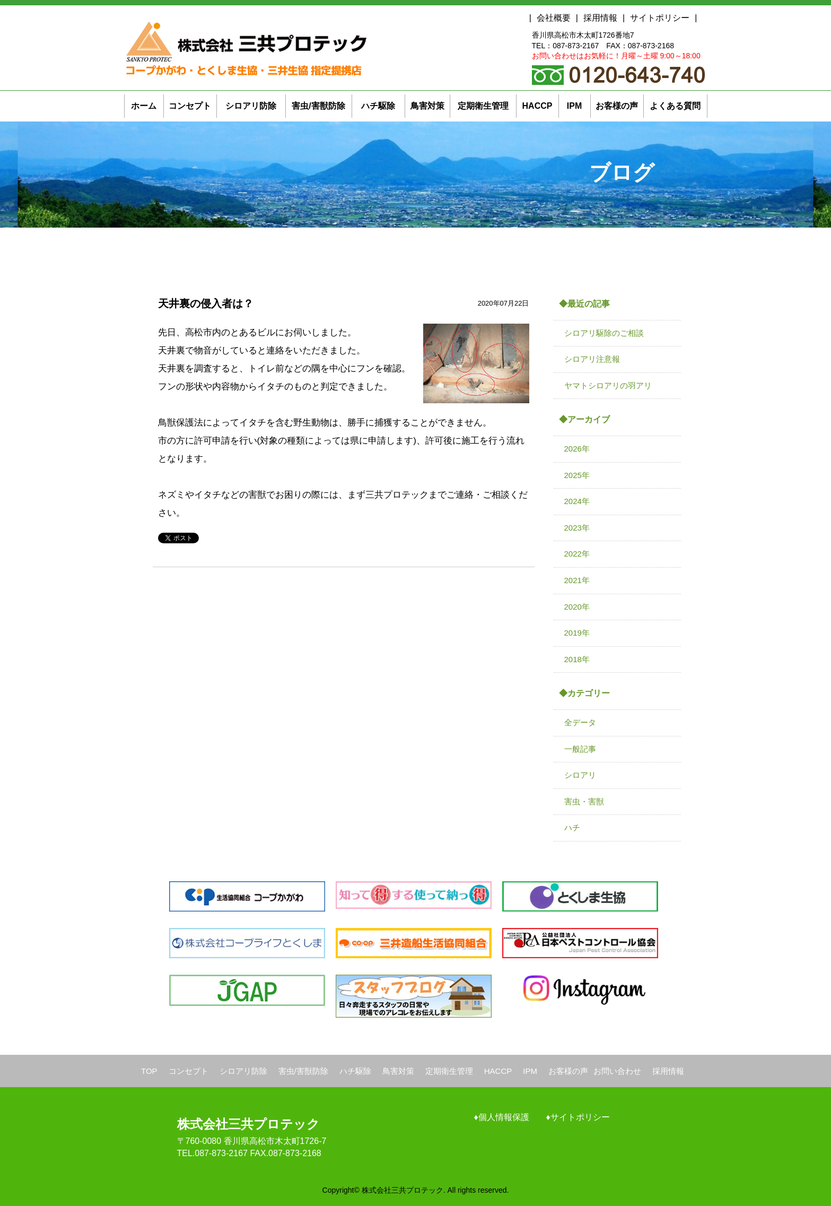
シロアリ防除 (243, 1070)
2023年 (577, 527)
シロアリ (580, 774)
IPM (530, 1070)
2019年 (577, 632)
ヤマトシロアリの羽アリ (608, 385)
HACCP (498, 1070)
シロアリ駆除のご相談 (604, 332)
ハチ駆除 (355, 1070)
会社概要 (554, 17)
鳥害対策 (398, 1070)
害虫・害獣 (584, 801)
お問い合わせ (617, 1070)
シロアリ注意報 (592, 358)
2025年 (577, 475)
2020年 (577, 606)
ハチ (572, 827)
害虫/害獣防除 (303, 1070)
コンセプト (188, 1070)
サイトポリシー (659, 17)
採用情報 (600, 17)
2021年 (577, 580)
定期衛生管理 (449, 1070)
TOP (149, 1070)
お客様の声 (568, 1070)
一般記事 (580, 748)
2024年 (577, 501)
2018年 (577, 659)
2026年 (577, 448)
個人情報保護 (503, 1117)
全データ (580, 722)
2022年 (577, 553)
